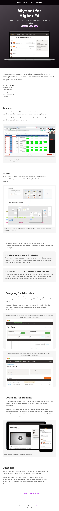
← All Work (23, 493)
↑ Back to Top (34, 493)
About (31, 2)
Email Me (39, 2)
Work (25, 2)
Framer (38, 506)
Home (19, 2)
